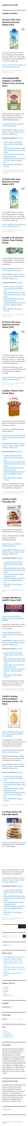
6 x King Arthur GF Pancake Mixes (12, 813)
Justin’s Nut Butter (7, 736)
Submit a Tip (13, 134)
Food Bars (22, 491)
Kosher (8, 72)
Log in (5, 1031)
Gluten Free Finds (10, 5)
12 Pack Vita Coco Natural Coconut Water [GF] (11, 22)
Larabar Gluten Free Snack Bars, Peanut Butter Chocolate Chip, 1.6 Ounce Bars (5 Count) (13, 437)
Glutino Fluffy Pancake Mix (9, 500)
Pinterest (5, 132)
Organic (7, 173)
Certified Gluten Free (20, 314)
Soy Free (17, 493)
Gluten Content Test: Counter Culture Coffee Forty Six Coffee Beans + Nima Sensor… (14, 150)
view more (19, 138)
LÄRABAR (12, 425)
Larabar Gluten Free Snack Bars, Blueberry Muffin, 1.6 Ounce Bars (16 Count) (12, 634)
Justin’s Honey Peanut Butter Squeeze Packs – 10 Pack (12, 700)
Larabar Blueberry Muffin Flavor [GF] (11, 598)
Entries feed (7, 1033)
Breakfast (17, 590)
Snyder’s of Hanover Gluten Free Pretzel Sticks (13, 240)
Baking (15, 170)
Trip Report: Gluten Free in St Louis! (14, 967)
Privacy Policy (8, 1109)
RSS (5, 993)
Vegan (11, 72)
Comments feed (8, 1035)
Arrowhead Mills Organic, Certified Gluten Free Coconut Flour (13, 82)
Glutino (21, 531)
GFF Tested (19, 70)
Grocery (4, 72)
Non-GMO (12, 493)
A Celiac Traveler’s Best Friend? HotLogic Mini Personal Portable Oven (13, 144)
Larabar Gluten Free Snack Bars (12, 391)
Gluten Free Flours (9, 171)
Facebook (15, 130)
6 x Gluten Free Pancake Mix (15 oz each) (14, 842)
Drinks (15, 70)
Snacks (12, 316)
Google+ (11, 132)
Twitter (21, 130)
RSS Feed (17, 132)
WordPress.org (8, 1037)
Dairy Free (17, 491)
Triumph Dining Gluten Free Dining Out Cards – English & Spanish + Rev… (14, 160)
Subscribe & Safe (17, 367)
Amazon (11, 70)
